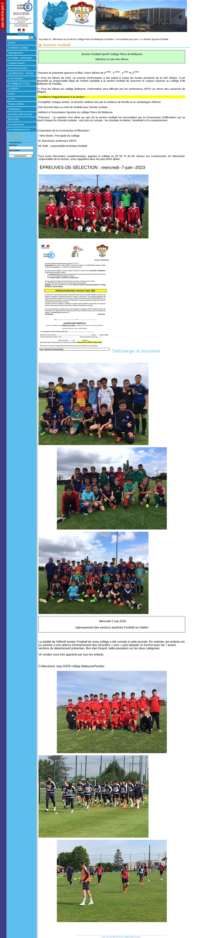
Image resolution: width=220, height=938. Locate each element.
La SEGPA (13, 88)
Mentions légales (123, 936)
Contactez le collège (18, 47)
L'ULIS (11, 94)
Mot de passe (14, 150)
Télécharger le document (135, 351)
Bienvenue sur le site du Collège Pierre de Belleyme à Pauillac (83, 39)
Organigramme (15, 53)
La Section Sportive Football (154, 39)
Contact (137, 936)
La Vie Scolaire (15, 78)
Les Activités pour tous (19, 129)
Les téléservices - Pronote (21, 73)
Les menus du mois (17, 68)
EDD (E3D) (13, 119)
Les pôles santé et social (20, 114)
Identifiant (13, 145)
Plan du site (107, 936)
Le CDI (11, 99)
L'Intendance (14, 109)
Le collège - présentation (20, 58)
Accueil (11, 42)
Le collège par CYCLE (19, 83)
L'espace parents (16, 63)
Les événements (16, 124)
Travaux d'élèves (16, 104)
